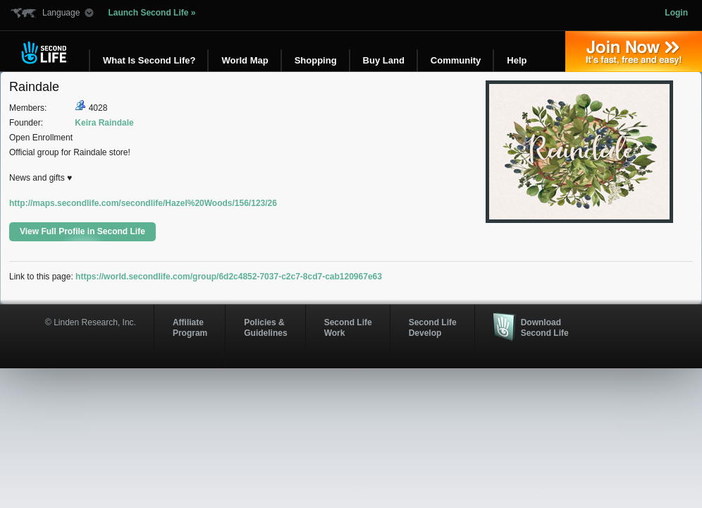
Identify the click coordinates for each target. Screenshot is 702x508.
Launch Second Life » (151, 13)
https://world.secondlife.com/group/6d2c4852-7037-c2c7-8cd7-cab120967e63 (228, 277)
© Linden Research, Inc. (90, 322)
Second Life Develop (433, 327)
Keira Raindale (104, 123)
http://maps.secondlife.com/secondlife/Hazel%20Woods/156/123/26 (143, 203)
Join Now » (633, 51)
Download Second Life (545, 327)
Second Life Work (348, 327)
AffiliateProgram (190, 327)
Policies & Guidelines (265, 327)
